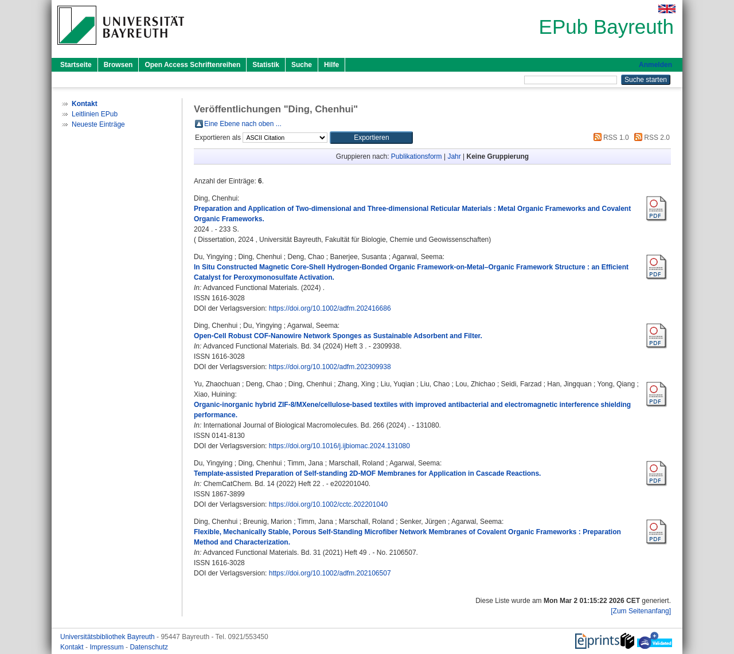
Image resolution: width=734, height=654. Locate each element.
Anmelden (655, 65)
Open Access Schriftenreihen (192, 65)
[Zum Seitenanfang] (641, 611)
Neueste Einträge (98, 124)
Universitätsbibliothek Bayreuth (108, 637)
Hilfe (331, 65)
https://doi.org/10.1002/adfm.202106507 (330, 573)
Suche (301, 65)
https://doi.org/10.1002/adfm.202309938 (330, 367)
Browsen (118, 65)
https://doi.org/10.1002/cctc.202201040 (328, 504)
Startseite (76, 65)
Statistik (265, 65)
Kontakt (72, 647)
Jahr (453, 156)
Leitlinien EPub (95, 114)
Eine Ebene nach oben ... (243, 124)
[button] (371, 137)
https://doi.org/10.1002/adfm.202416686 (330, 308)
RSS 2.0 (650, 138)
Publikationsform (416, 156)
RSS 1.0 (609, 138)
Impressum (107, 647)
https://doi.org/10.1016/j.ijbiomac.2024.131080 (339, 446)
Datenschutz (149, 647)
